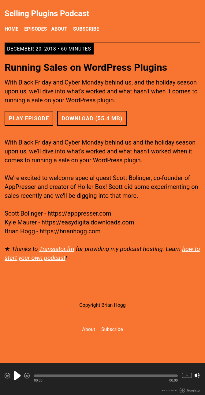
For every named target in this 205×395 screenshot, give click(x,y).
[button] (106, 375)
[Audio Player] (102, 379)
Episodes (35, 29)
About (59, 29)
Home (11, 29)
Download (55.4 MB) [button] (92, 118)
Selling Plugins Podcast (47, 13)
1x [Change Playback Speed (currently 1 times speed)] (186, 375)
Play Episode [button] (29, 118)
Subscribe (86, 29)
